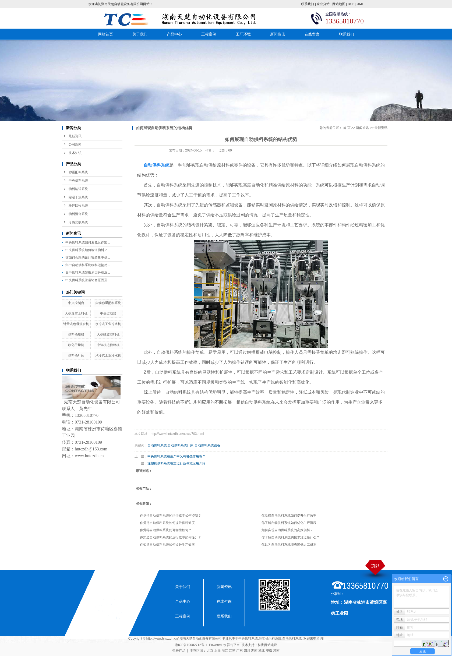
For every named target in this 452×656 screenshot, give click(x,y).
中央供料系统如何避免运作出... (87, 242)
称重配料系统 (78, 172)
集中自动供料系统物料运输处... (87, 265)
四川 (247, 651)
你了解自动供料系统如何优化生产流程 (289, 523)
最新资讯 (75, 136)
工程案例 (208, 34)
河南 (276, 651)
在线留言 (312, 34)
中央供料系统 (78, 180)
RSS (351, 4)
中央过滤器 (108, 313)
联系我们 (307, 4)
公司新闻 (75, 144)
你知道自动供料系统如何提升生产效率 (167, 544)
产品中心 (174, 34)
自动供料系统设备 (207, 445)
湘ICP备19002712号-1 (191, 645)
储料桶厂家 (76, 355)
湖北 (261, 651)
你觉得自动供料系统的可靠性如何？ (166, 530)
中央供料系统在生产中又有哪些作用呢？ (176, 456)
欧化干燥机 (76, 345)
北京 (210, 651)
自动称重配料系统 (108, 303)
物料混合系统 (78, 214)
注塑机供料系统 (270, 638)
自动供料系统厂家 (180, 445)
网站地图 (338, 4)
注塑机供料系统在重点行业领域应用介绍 (176, 463)
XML (360, 4)
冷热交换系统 (78, 222)
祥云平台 (233, 645)
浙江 (225, 651)
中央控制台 (76, 303)
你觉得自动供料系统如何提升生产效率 (289, 515)
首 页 (346, 128)
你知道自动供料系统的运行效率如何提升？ (170, 537)
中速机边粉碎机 (108, 345)
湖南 (254, 651)
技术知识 (75, 153)
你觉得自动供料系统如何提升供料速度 (167, 523)
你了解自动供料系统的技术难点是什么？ (291, 537)
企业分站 (323, 4)
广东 (239, 651)
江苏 (232, 651)
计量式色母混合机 (76, 324)
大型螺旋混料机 (108, 334)
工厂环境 (243, 34)
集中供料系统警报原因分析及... (87, 272)
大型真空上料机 (76, 313)
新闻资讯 (277, 34)
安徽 (269, 651)
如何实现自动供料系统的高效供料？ (287, 530)
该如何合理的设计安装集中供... (87, 257)
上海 (217, 651)
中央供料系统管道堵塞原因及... (87, 280)
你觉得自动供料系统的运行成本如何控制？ (170, 515)
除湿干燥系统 (78, 197)
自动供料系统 (157, 445)
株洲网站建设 (267, 645)
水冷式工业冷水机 (108, 324)
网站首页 (105, 34)
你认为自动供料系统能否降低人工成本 (289, 544)
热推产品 (178, 651)
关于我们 (139, 34)
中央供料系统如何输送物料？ (86, 250)
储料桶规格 (76, 334)
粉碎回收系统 (78, 205)
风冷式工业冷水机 (108, 355)
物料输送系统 (78, 189)
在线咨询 (224, 601)
